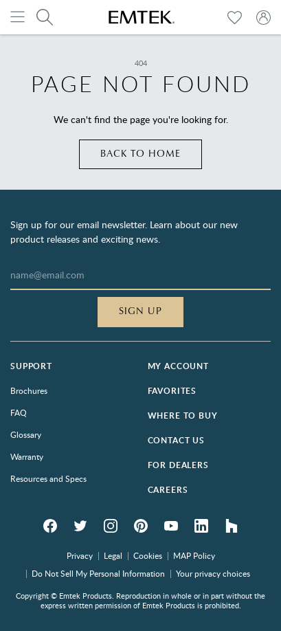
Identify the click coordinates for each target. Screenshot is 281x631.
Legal (113, 555)
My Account (178, 366)
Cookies (147, 555)
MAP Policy (194, 555)
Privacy (80, 555)
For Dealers (178, 465)
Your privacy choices (213, 573)
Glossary (25, 434)
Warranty (26, 456)
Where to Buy (183, 415)
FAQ (18, 412)
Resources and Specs (48, 478)
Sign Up (140, 311)
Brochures (28, 390)
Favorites (172, 391)
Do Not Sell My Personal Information (98, 573)
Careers (168, 490)
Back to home (140, 154)
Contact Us (176, 440)
